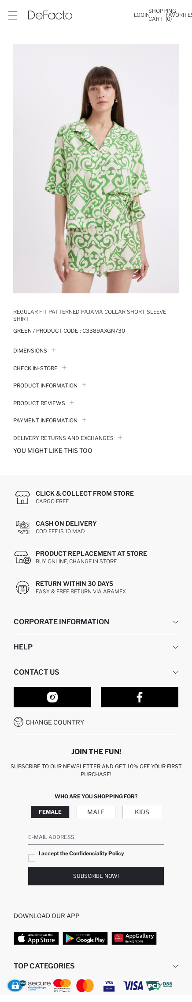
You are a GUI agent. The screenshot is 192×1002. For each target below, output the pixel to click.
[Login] (142, 15)
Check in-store (39, 368)
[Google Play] (85, 938)
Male (96, 812)
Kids (142, 812)
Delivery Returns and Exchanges (67, 438)
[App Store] (36, 938)
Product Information (49, 385)
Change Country (55, 722)
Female (50, 811)
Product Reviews (43, 403)
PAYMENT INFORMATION (49, 420)
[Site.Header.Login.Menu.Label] (12, 15)
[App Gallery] (134, 938)
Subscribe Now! (96, 876)
